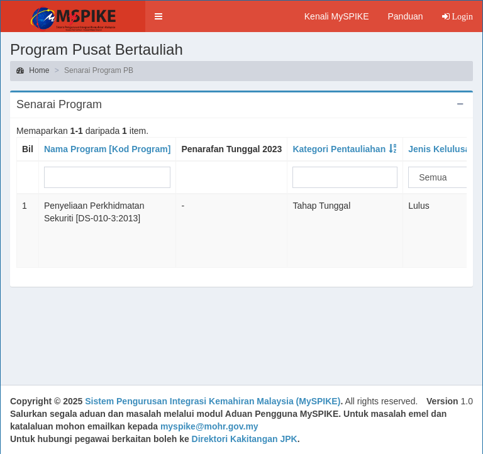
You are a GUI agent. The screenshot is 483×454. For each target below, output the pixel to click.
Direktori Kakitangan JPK (244, 439)
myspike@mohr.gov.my (209, 426)
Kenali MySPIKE (336, 16)
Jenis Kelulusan (441, 149)
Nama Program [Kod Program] (107, 149)
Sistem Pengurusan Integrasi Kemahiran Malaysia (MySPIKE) (212, 401)
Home (32, 70)
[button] (158, 16)
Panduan (405, 16)
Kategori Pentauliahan (339, 149)
